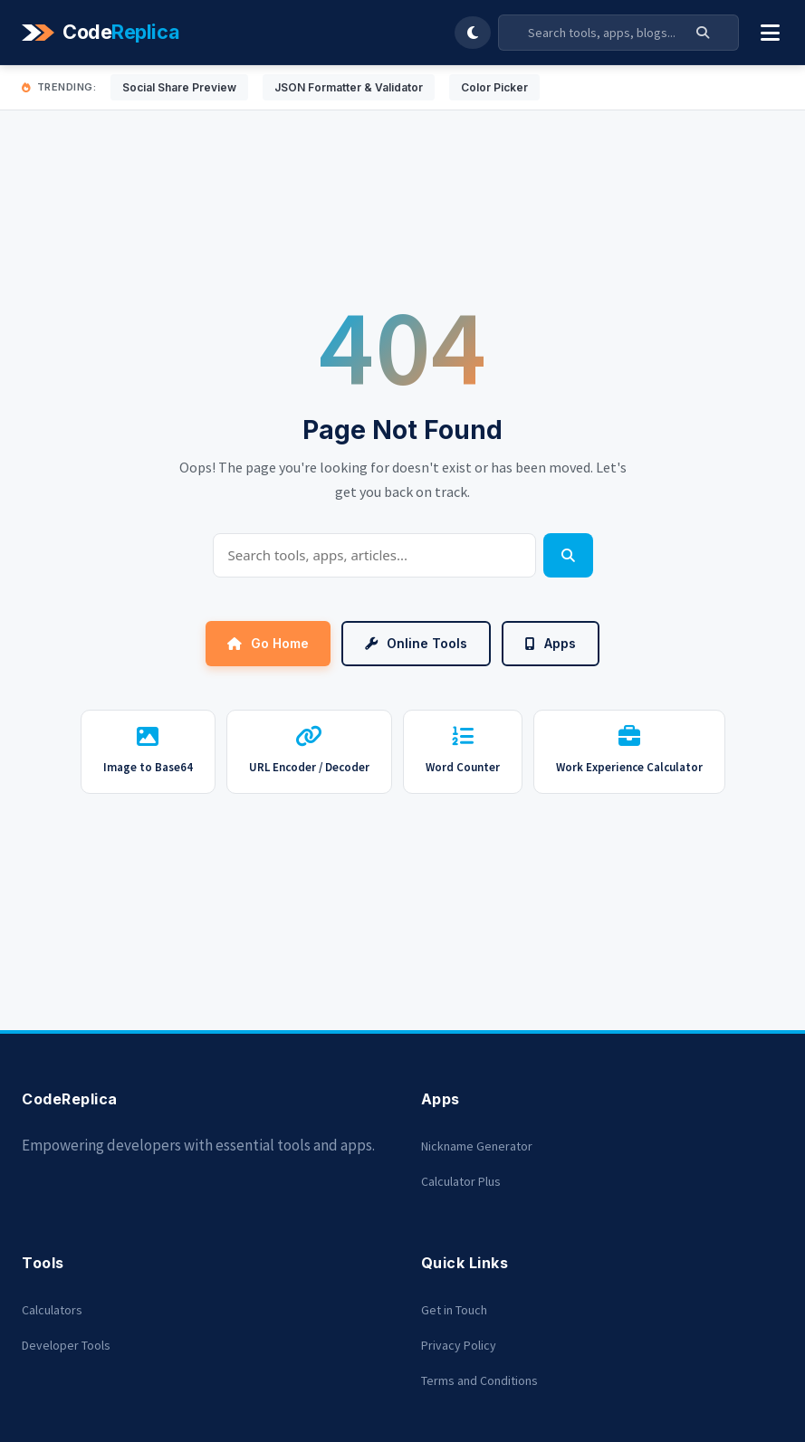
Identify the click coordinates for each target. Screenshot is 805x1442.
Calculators (52, 1310)
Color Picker (494, 87)
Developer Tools (66, 1345)
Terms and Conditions (479, 1380)
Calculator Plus (461, 1181)
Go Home (268, 643)
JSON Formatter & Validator (348, 87)
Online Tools (416, 643)
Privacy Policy (458, 1345)
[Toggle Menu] (770, 33)
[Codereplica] (103, 32)
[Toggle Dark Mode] (473, 32)
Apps (550, 643)
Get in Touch (454, 1310)
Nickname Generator (476, 1146)
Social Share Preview (179, 87)
